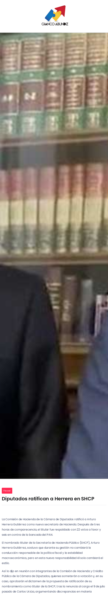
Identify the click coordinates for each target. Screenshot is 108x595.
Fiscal (7, 490)
